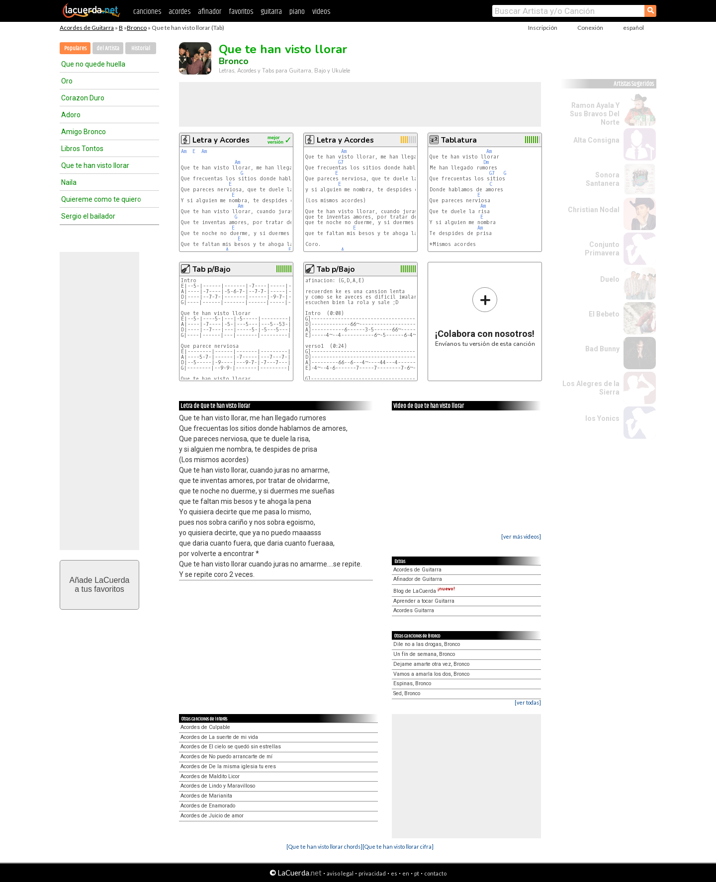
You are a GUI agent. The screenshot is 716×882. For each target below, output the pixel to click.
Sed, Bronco (406, 693)
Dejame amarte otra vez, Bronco (431, 664)
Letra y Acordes (221, 140)
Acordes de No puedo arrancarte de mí (226, 756)
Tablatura (459, 140)
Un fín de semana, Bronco (424, 654)
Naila (69, 182)
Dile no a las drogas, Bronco (426, 644)
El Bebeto (604, 314)
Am (183, 151)
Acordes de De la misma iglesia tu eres (228, 766)
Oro (67, 81)
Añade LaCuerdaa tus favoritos (100, 584)
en (405, 873)
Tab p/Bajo (211, 269)
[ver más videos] (521, 536)
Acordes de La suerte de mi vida (219, 737)
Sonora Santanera (603, 179)
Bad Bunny (602, 349)
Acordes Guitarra (413, 610)
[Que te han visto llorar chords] (324, 846)
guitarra (271, 11)
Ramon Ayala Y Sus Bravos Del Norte (595, 113)
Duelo (610, 279)
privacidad (372, 873)
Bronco (137, 27)
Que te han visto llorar (95, 165)
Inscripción (542, 27)
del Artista (107, 48)
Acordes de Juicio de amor (212, 815)
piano (297, 11)
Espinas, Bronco (412, 683)
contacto (435, 873)
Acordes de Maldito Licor (210, 776)
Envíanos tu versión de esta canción (485, 317)
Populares (75, 48)
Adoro (71, 115)
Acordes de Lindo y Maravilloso (217, 786)
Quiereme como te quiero (101, 199)
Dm (486, 162)
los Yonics (602, 418)
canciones (147, 11)
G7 (341, 162)
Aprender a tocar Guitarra (423, 601)
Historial (140, 48)
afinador (209, 11)
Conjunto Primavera (602, 249)
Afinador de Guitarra (417, 579)
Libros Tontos (82, 149)
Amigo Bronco (83, 132)
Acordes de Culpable (205, 727)
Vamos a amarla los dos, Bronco (431, 674)
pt (416, 873)
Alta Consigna (596, 140)
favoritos (241, 11)
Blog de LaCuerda (424, 591)
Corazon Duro (82, 98)
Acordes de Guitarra (87, 27)
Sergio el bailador (88, 216)
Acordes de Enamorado (207, 805)
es (394, 873)
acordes (179, 11)
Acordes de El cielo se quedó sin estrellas (230, 746)
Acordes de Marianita (206, 796)
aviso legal (340, 873)
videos (321, 11)
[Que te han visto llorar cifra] (398, 846)
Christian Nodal (594, 210)
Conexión (590, 27)
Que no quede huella (93, 64)
